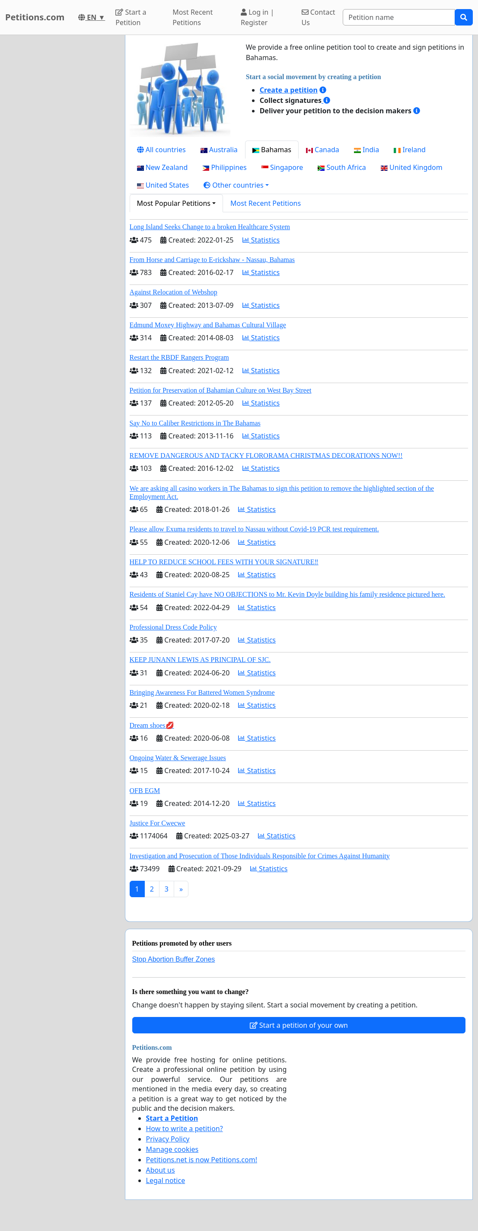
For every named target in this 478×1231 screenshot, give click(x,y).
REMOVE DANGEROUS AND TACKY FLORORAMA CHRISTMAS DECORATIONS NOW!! (266, 455)
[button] (236, 185)
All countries (161, 149)
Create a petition (289, 90)
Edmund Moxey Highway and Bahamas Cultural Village (208, 325)
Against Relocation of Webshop (173, 292)
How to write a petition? (184, 1128)
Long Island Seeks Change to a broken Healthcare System (210, 226)
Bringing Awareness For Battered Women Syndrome (202, 692)
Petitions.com (34, 17)
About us (160, 1170)
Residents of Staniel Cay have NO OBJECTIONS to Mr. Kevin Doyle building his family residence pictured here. (288, 594)
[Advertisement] (60, 164)
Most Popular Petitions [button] (174, 203)
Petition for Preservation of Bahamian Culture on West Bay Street (221, 390)
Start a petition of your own (299, 1025)
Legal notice (165, 1180)
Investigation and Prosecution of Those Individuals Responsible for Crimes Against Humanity (260, 856)
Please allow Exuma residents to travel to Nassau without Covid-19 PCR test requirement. (254, 529)
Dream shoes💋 (152, 725)
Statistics (261, 240)
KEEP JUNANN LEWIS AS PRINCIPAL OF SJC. (200, 659)
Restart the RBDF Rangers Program (179, 357)
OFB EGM (145, 790)
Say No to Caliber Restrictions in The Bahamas (195, 423)
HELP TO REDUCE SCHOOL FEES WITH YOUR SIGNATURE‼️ (224, 562)
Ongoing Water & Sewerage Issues (178, 757)
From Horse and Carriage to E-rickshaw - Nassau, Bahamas (212, 259)
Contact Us (318, 17)
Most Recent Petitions (192, 17)
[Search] (399, 17)
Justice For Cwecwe (157, 823)
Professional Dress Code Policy (173, 627)
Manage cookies (172, 1149)
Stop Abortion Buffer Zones (173, 959)
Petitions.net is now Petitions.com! (201, 1159)
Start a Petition (130, 17)
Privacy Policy (168, 1139)
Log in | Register (257, 17)
